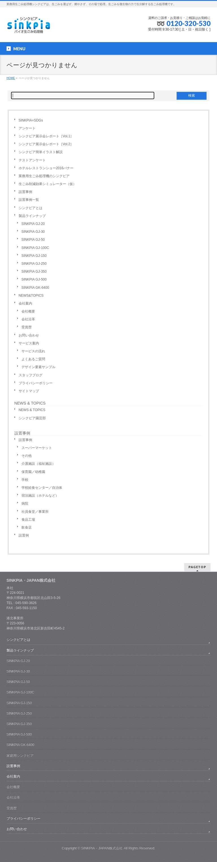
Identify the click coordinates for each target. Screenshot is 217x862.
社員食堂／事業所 (35, 512)
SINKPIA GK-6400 (35, 288)
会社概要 (28, 311)
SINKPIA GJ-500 (34, 279)
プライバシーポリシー (36, 383)
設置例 (24, 535)
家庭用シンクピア (20, 755)
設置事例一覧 (29, 200)
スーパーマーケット (36, 448)
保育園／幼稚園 (33, 472)
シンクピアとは (30, 208)
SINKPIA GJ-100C (35, 248)
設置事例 (25, 192)
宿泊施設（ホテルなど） (40, 496)
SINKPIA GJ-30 (33, 232)
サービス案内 (29, 343)
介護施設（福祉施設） (38, 464)
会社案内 (25, 303)
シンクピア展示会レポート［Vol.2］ (46, 144)
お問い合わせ (29, 335)
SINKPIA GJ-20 (33, 224)
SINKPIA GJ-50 (33, 240)
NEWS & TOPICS (30, 403)
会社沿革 (28, 319)
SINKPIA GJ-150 (34, 256)
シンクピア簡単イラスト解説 (41, 152)
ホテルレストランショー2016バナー (46, 168)
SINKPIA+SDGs (31, 120)
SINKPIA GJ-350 (34, 271)
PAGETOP (197, 567)
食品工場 (28, 520)
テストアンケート (32, 160)
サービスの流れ (33, 351)
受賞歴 (26, 327)
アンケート (27, 128)
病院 (24, 503)
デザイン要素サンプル (38, 367)
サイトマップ (29, 391)
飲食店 (26, 527)
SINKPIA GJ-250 (34, 264)
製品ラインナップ (32, 216)
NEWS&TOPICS (31, 296)
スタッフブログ (30, 375)
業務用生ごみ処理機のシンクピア (44, 176)
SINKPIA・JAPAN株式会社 (102, 848)
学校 (24, 480)
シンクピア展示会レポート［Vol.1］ (46, 136)
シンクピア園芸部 (32, 418)
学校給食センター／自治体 (41, 488)
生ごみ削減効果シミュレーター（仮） (47, 184)
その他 (26, 456)
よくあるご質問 (33, 359)
